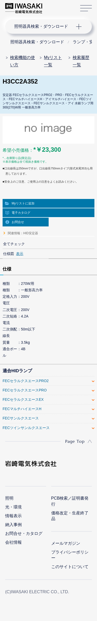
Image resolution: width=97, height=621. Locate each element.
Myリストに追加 (23, 203)
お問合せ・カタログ (23, 533)
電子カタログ (21, 213)
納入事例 (13, 524)
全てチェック (14, 244)
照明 (9, 498)
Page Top (75, 441)
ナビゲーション (43, 26)
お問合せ (18, 222)
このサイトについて (69, 566)
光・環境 (13, 507)
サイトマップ (86, 8)
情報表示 (13, 516)
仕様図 (8, 254)
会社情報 (13, 542)
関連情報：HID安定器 (23, 233)
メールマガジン (65, 543)
